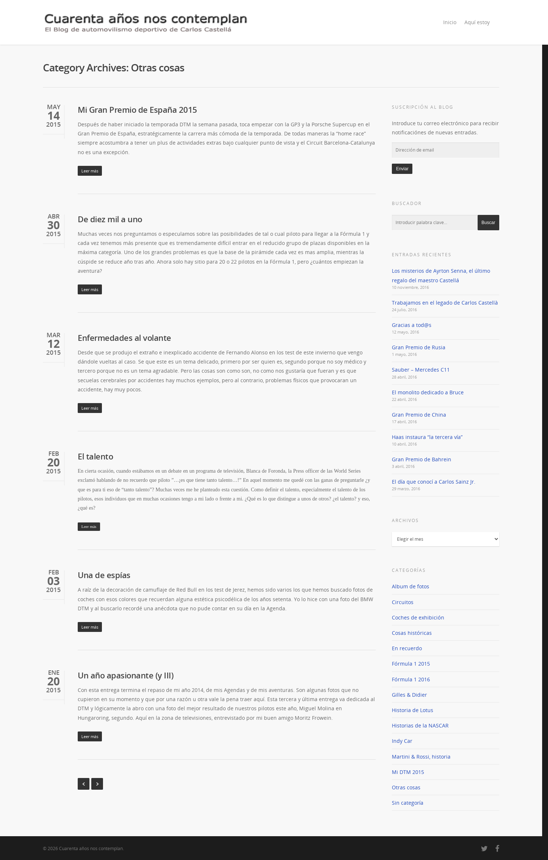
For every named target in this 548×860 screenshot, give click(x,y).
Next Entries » (97, 784)
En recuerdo (407, 648)
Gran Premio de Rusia (418, 347)
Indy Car (402, 740)
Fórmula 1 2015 (411, 663)
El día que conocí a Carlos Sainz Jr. (433, 481)
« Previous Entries (83, 784)
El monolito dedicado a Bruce (428, 392)
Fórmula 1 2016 (411, 679)
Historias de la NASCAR (420, 725)
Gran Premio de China (419, 414)
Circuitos (402, 602)
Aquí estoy (477, 22)
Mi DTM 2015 (408, 771)
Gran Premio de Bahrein (421, 459)
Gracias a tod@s (411, 324)
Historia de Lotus (412, 710)
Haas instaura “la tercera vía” (427, 436)
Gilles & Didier (409, 694)
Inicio (449, 22)
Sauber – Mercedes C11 (421, 369)
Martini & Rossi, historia (421, 756)
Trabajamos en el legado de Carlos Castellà (445, 302)
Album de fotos (410, 586)
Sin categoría (407, 802)
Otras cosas (406, 787)
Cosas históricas (412, 632)
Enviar (402, 168)
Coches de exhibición (418, 617)
